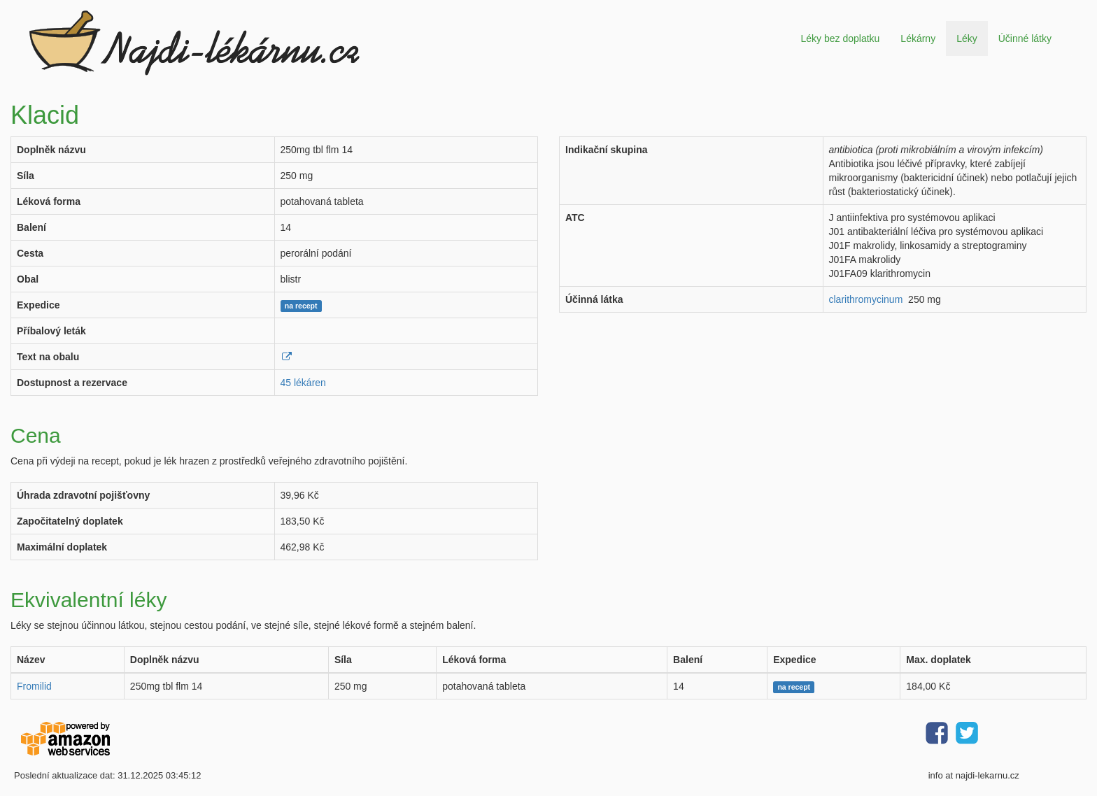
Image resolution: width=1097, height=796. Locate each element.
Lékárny (917, 38)
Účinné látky (1025, 38)
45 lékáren (303, 382)
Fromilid (34, 686)
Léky (966, 38)
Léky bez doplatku (839, 38)
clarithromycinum (866, 299)
